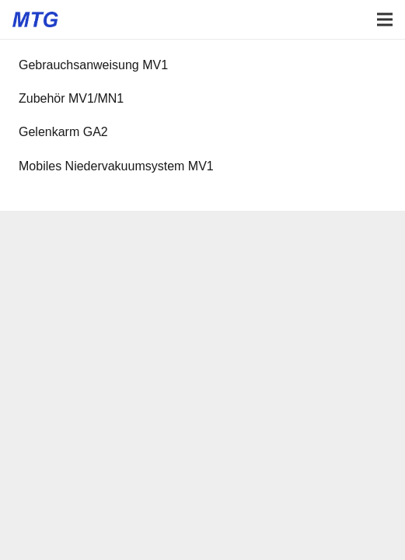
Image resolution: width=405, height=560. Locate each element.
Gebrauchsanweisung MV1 (93, 65)
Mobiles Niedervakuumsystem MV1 (116, 166)
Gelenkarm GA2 (63, 131)
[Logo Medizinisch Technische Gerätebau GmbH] (35, 19)
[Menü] (385, 19)
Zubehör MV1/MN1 (71, 98)
